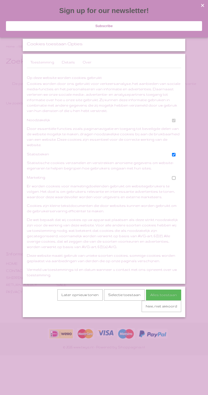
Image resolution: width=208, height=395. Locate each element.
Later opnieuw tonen (80, 309)
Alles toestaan (163, 309)
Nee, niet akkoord (161, 320)
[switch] (174, 135)
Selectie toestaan (124, 309)
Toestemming (42, 76)
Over (87, 76)
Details (68, 76)
